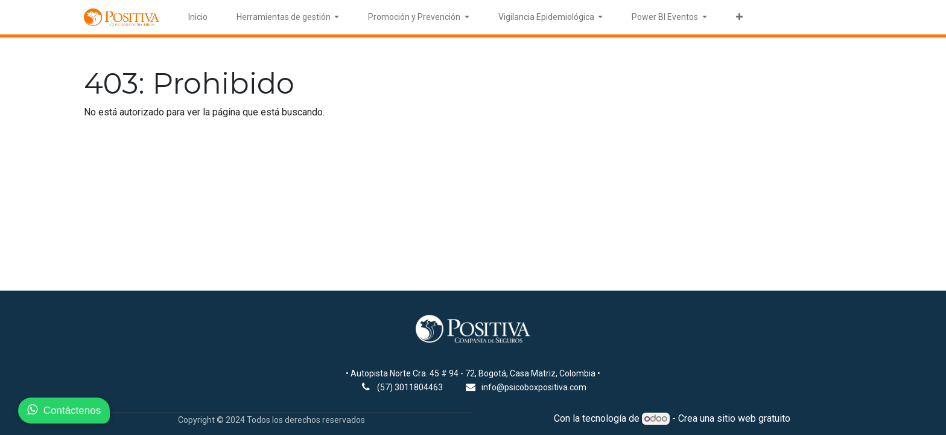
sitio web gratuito (753, 418)
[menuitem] (198, 17)
